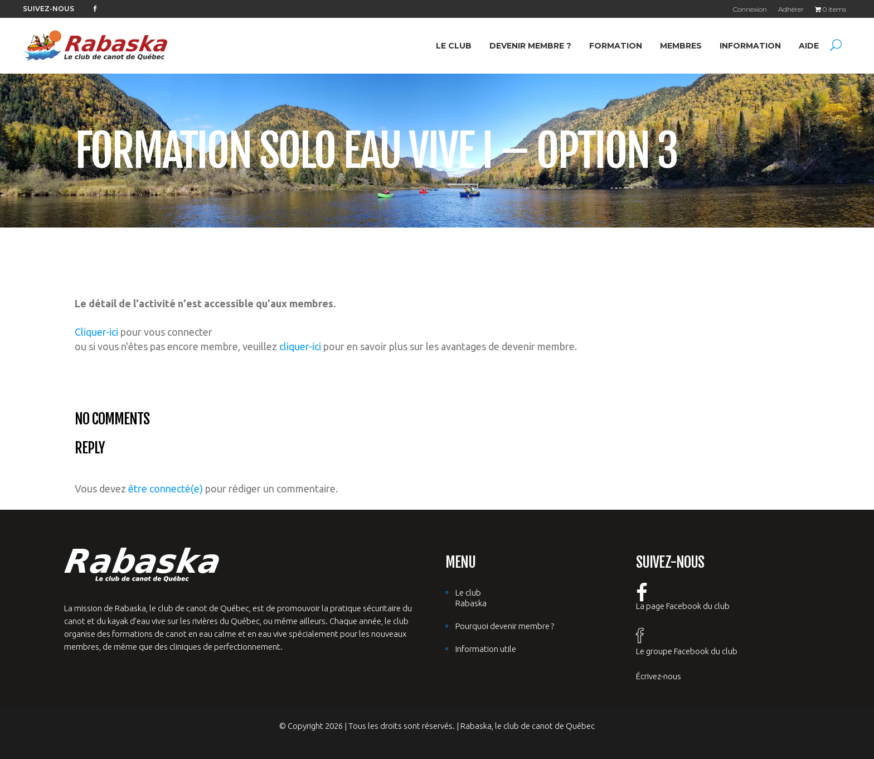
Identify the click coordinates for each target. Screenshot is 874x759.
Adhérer (791, 9)
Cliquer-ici (96, 331)
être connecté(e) (165, 488)
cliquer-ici (300, 346)
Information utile (485, 649)
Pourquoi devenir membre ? (504, 626)
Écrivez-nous (658, 676)
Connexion (750, 9)
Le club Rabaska (471, 598)
